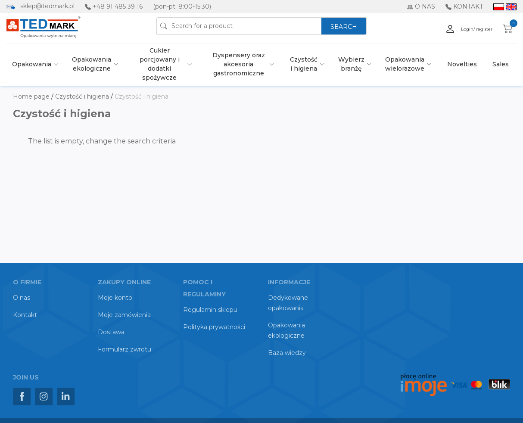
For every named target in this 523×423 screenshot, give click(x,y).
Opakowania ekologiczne (91, 64)
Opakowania (31, 64)
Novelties (462, 64)
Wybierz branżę (351, 64)
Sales (500, 64)
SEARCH (343, 27)
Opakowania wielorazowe (404, 64)
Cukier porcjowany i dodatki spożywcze (160, 64)
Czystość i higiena (304, 64)
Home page (32, 96)
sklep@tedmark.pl (47, 6)
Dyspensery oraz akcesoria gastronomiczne (238, 64)
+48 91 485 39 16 (118, 6)
